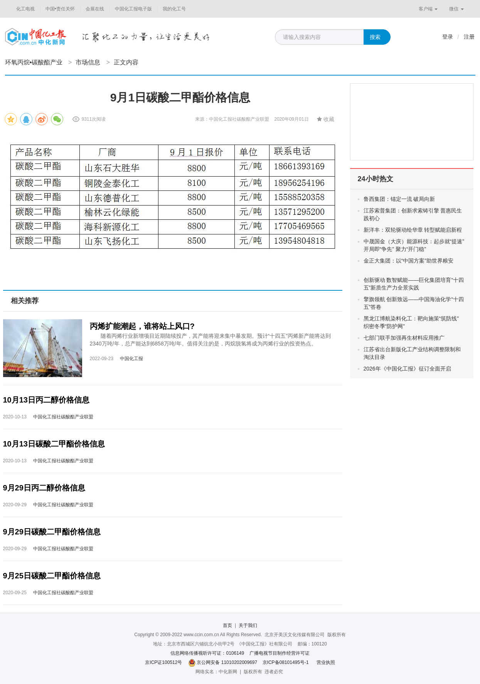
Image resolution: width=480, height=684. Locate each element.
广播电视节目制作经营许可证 (279, 653)
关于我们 (248, 625)
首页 (227, 625)
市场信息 (88, 62)
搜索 (375, 37)
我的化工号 (174, 9)
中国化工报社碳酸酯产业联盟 (63, 416)
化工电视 (25, 9)
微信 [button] (456, 9)
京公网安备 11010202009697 (227, 662)
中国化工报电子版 (133, 9)
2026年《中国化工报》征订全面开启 (407, 369)
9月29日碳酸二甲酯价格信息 (52, 531)
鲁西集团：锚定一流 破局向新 (406, 199)
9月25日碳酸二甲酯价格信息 (52, 575)
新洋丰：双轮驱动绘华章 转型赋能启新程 (413, 230)
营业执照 (326, 662)
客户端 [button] (428, 9)
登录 (447, 37)
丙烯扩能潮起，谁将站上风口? (142, 326)
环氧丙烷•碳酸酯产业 (34, 62)
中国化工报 (131, 358)
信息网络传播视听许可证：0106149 (207, 653)
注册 (469, 37)
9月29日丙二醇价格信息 (44, 488)
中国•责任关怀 (60, 9)
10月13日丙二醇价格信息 (46, 400)
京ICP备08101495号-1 (286, 662)
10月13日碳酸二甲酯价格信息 (54, 444)
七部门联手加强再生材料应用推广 (404, 338)
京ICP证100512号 (163, 662)
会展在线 (95, 9)
